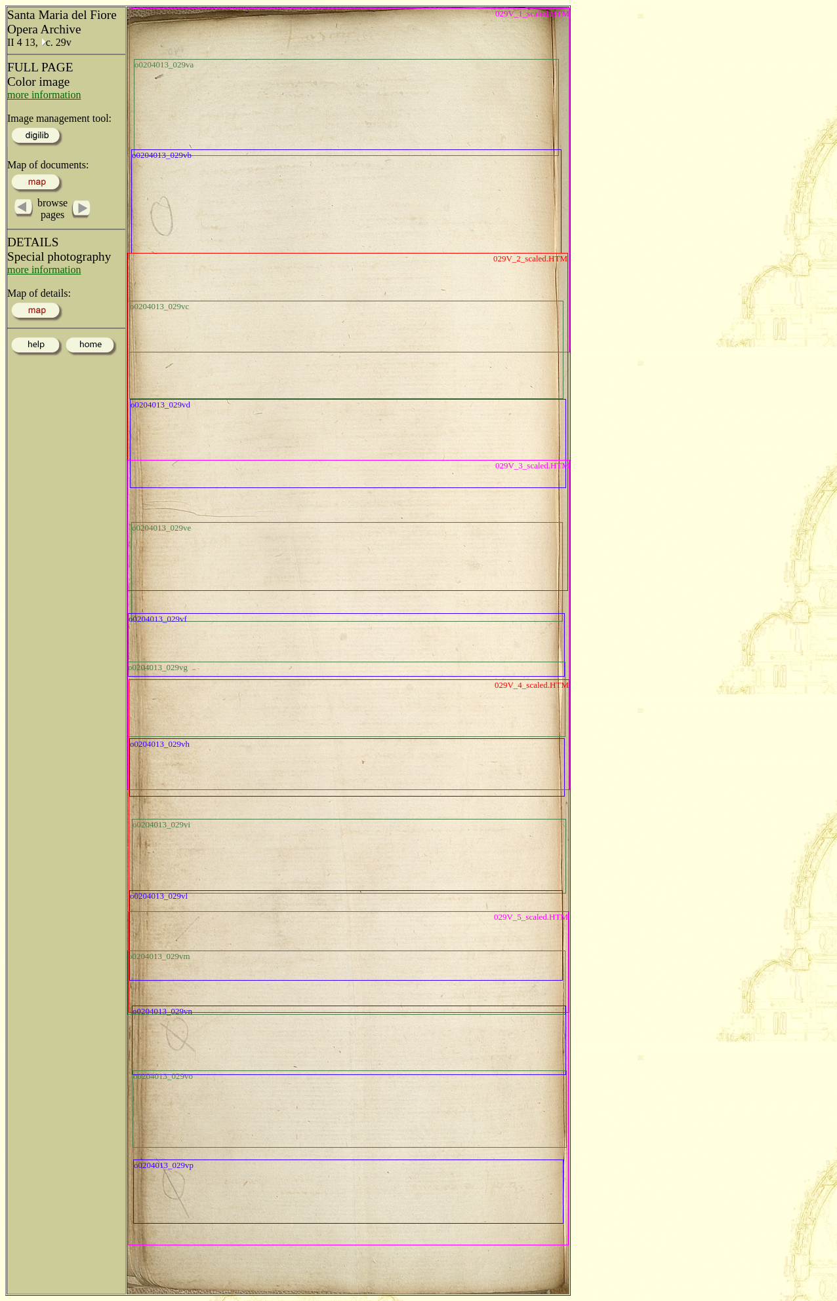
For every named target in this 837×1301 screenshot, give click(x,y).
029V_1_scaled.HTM (532, 13)
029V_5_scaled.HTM (531, 917)
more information (44, 94)
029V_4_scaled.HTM (532, 685)
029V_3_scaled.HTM (532, 465)
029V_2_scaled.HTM (530, 258)
